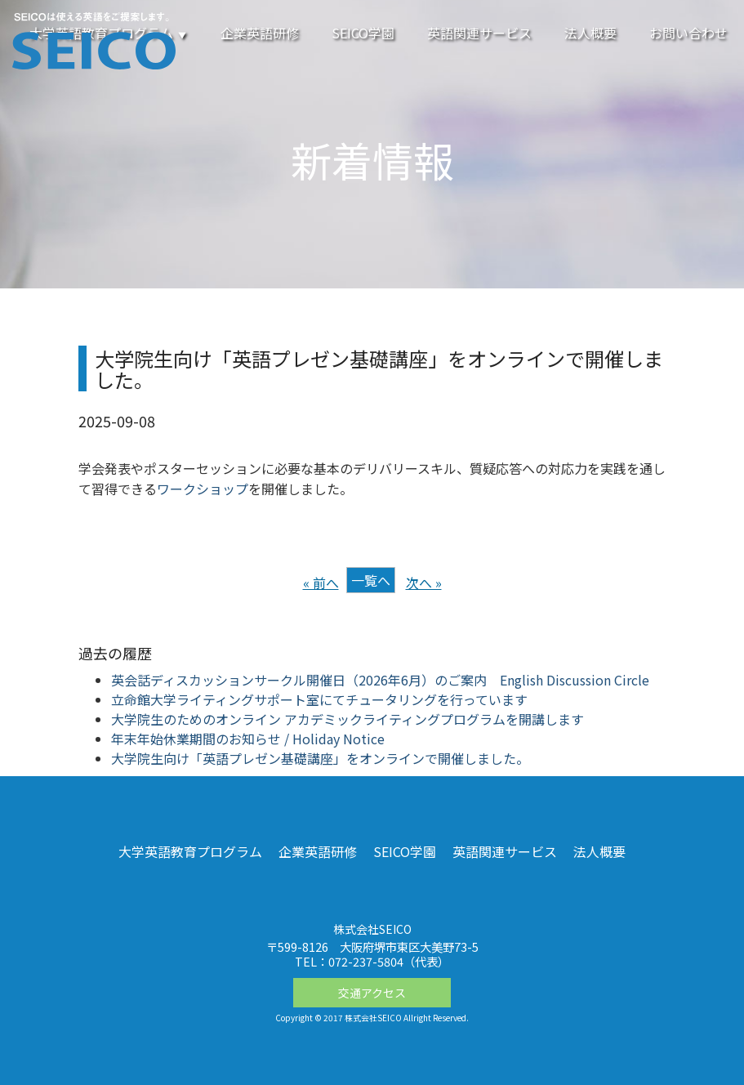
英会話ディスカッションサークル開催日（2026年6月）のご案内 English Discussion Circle (380, 680)
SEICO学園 (363, 32)
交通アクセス (372, 993)
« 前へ (321, 582)
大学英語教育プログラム (190, 851)
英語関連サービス (479, 32)
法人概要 (590, 32)
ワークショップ (202, 488)
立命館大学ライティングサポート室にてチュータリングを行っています (319, 699)
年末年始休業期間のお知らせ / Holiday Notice (248, 738)
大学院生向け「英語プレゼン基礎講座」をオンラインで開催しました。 (320, 758)
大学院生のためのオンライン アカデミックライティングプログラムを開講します (347, 719)
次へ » (424, 582)
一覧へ (370, 580)
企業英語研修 (260, 32)
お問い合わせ (688, 32)
